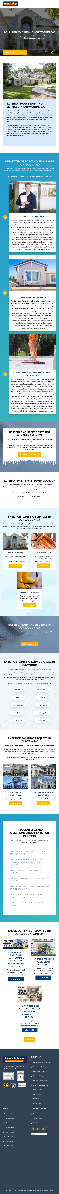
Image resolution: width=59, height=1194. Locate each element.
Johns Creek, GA (18, 705)
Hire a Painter (10, 1123)
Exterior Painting (15, 794)
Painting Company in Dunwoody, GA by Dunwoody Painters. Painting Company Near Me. (29, 1170)
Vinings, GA (41, 721)
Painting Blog (37, 1090)
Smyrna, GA (19, 721)
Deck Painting (43, 552)
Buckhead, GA (19, 697)
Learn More (15, 566)
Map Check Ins (37, 1103)
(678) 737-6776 (35, 497)
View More (30, 1039)
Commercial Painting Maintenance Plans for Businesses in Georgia (16, 959)
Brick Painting (15, 552)
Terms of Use (37, 1118)
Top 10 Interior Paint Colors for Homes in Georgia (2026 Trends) (29, 1012)
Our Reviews (37, 1094)
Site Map (36, 1123)
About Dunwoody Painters (41, 1062)
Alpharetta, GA (10, 1132)
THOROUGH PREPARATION (32, 297)
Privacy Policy (37, 1114)
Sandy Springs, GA (41, 713)
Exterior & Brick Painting (43, 794)
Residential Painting (39, 1071)
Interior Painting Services (40, 1085)
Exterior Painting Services (41, 1081)
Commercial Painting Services (42, 1067)
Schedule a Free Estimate (15, 53)
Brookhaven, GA (41, 690)
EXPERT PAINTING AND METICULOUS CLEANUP (32, 374)
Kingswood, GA (42, 705)
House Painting (38, 1076)
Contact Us (9, 1114)
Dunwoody (42, 697)
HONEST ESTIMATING (32, 216)
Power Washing (29, 592)
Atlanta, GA (17, 690)
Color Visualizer (10, 1118)
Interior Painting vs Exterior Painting (43, 962)
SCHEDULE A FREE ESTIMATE (29, 454)
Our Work (36, 1099)
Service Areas (10, 1127)
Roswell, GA (17, 713)
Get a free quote (29, 644)
